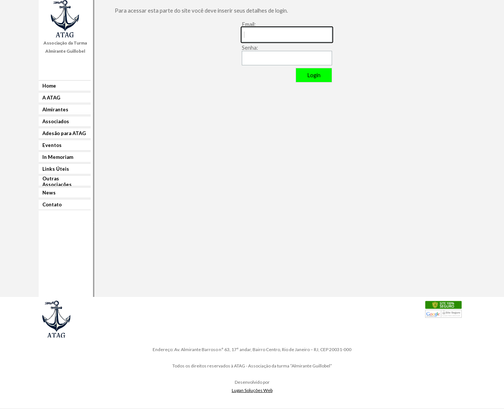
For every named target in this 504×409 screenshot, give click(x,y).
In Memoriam (57, 157)
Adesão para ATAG (64, 133)
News (49, 193)
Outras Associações (57, 181)
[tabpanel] (65, 47)
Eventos (52, 145)
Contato (52, 204)
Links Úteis (55, 169)
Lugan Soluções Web (252, 390)
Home (49, 86)
